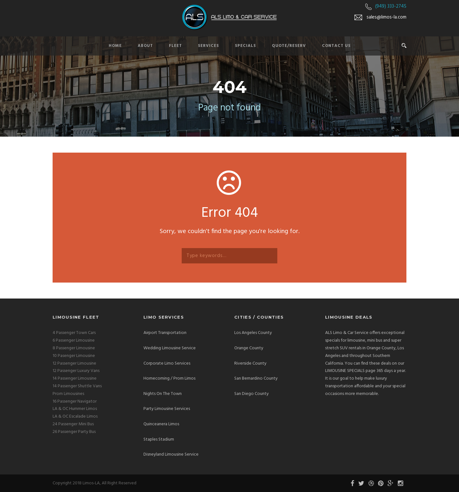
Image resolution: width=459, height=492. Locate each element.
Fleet (175, 45)
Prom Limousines (68, 393)
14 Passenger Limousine (75, 378)
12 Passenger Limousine (74, 363)
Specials (245, 45)
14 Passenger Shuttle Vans (77, 386)
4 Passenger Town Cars (74, 333)
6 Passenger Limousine (74, 340)
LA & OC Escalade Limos (75, 416)
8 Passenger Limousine (74, 348)
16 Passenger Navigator (75, 401)
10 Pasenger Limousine (74, 356)
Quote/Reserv (289, 45)
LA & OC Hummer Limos (75, 409)
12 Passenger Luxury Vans (76, 371)
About (145, 45)
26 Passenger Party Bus (74, 431)
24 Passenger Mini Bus (73, 424)
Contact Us (336, 45)
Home (115, 45)
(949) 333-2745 (390, 6)
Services (208, 45)
